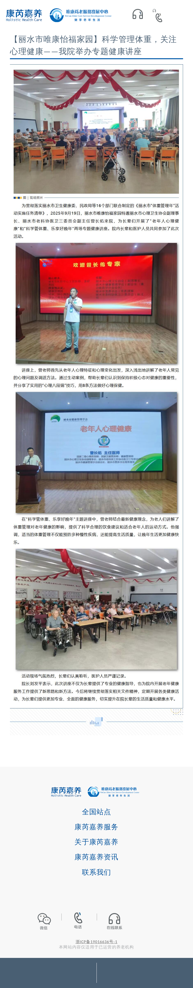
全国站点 (96, 811)
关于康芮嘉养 (96, 842)
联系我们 (96, 872)
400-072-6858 (160, 16)
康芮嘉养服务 (96, 826)
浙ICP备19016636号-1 (96, 941)
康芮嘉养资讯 (96, 857)
